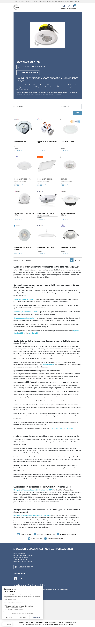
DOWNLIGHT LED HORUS (23, 180)
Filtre (77, 113)
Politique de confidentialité (33, 624)
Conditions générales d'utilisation (53, 624)
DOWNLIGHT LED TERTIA (45, 214)
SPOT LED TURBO (20, 142)
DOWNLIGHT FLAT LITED (45, 248)
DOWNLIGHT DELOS (67, 142)
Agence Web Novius (37, 622)
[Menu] (80, 7)
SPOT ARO (63, 180)
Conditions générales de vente (67, 622)
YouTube (15, 579)
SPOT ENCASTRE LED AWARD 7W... (47, 143)
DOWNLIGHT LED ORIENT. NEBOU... (23, 249)
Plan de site (69, 624)
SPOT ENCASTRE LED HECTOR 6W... (24, 215)
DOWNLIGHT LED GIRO (68, 248)
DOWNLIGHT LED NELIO (45, 180)
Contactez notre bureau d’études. (62, 428)
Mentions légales (50, 622)
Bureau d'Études (48, 364)
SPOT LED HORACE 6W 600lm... (67, 215)
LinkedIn (21, 579)
